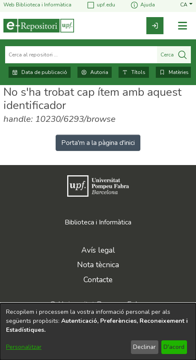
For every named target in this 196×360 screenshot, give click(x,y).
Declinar (144, 347)
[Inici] (38, 25)
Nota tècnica (98, 265)
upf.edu (100, 5)
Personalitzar (24, 347)
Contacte (98, 279)
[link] (154, 25)
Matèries (174, 72)
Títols (134, 72)
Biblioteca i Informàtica (98, 222)
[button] (186, 5)
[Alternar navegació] (182, 26)
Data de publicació (39, 72)
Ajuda (142, 5)
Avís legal (98, 250)
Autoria (94, 72)
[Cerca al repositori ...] (81, 54)
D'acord (173, 347)
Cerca (173, 55)
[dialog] (98, 331)
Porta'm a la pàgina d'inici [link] (98, 143)
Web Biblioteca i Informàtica (37, 5)
